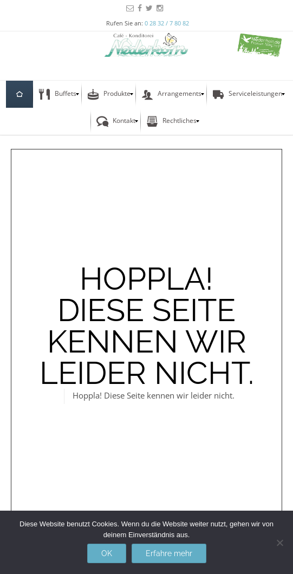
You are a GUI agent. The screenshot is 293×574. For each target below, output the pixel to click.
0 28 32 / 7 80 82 (167, 23)
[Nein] (279, 542)
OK (106, 553)
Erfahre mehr (169, 553)
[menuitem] (19, 94)
